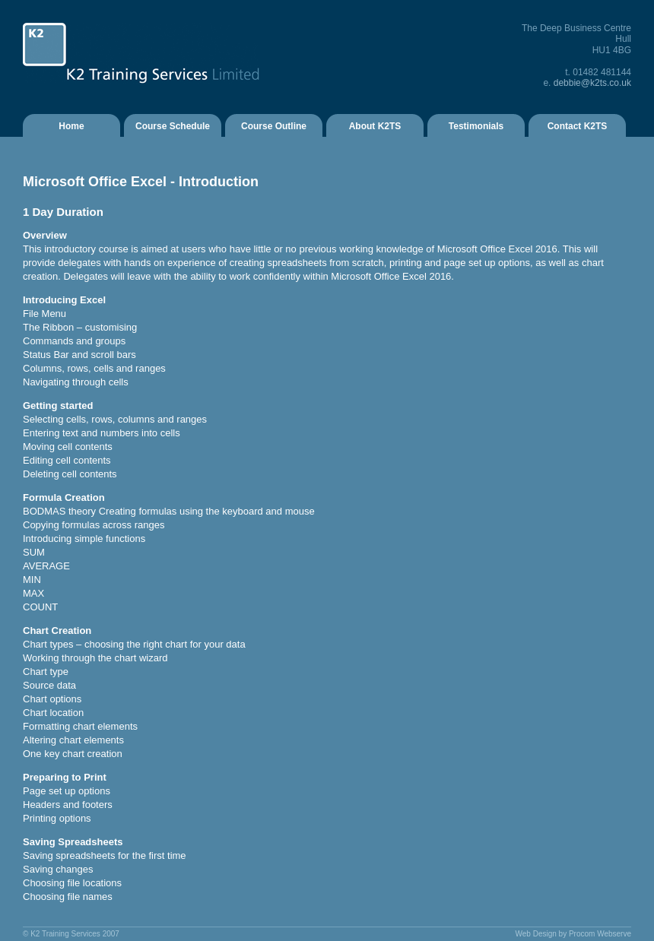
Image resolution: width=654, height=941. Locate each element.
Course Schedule (172, 126)
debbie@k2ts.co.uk (592, 83)
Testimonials (476, 126)
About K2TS (375, 126)
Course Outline (273, 126)
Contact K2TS (578, 126)
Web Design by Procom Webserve (573, 934)
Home (71, 126)
